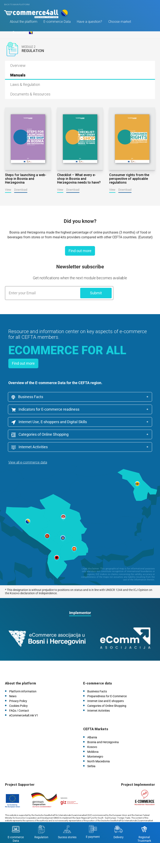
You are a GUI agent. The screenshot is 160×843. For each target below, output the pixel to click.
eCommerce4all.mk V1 (23, 702)
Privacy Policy (18, 688)
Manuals (17, 75)
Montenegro (95, 743)
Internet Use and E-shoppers (105, 688)
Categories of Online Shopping (40, 435)
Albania (92, 724)
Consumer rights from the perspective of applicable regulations (129, 178)
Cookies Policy (18, 692)
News (12, 683)
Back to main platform (17, 4)
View (8, 189)
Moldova (93, 738)
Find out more (80, 251)
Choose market (120, 23)
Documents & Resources (30, 94)
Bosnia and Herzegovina (103, 729)
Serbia (91, 753)
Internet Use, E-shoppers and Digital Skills (49, 422)
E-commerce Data (57, 23)
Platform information (22, 678)
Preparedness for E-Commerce (107, 683)
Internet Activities (104, 435)
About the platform (24, 23)
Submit (96, 293)
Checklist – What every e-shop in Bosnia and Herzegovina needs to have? (79, 178)
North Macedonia (98, 748)
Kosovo (92, 733)
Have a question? (90, 23)
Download (20, 189)
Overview (18, 65)
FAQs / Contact (19, 697)
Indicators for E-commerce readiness (46, 410)
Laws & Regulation (25, 84)
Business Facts (28, 397)
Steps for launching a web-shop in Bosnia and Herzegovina (25, 178)
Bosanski (22, 34)
